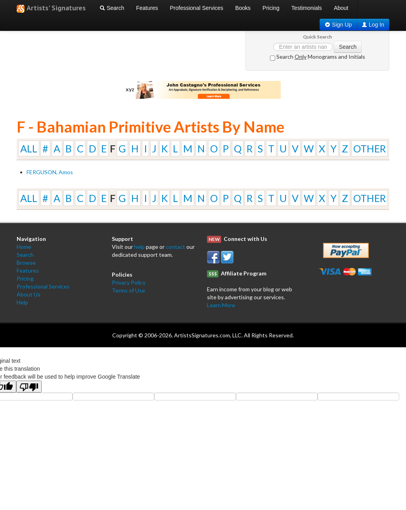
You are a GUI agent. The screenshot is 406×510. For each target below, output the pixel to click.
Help (22, 302)
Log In (376, 24)
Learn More (221, 305)
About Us (28, 294)
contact (175, 246)
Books (243, 8)
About (341, 8)
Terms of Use (128, 290)
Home (24, 246)
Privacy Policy (129, 282)
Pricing (271, 8)
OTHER (369, 148)
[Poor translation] (29, 387)
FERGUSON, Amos (50, 172)
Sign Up (342, 24)
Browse (26, 262)
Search (112, 8)
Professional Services (197, 8)
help (139, 246)
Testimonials (306, 8)
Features (147, 8)
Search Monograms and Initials (317, 57)
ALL (28, 148)
